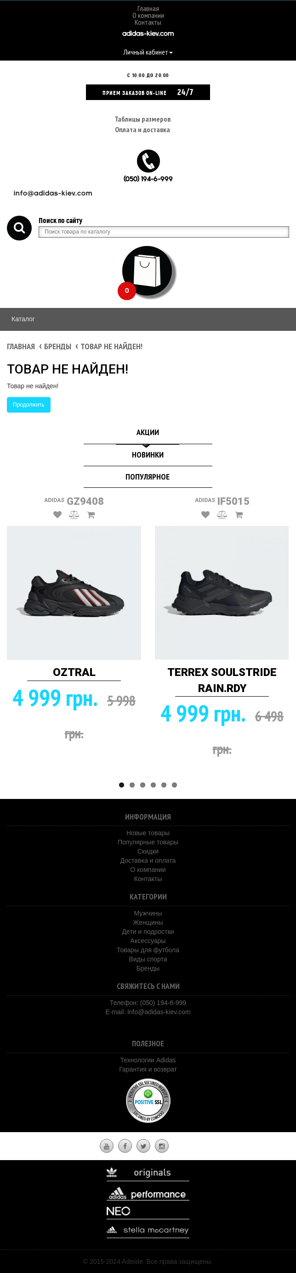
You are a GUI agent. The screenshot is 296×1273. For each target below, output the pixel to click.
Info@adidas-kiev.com (159, 1012)
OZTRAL (74, 672)
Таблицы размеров (142, 118)
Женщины (148, 922)
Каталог (23, 319)
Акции (148, 432)
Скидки (148, 851)
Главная (148, 8)
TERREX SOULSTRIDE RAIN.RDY (222, 680)
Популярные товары (148, 842)
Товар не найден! (111, 346)
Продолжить (29, 405)
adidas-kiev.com (148, 34)
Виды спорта (148, 959)
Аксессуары (148, 940)
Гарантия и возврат (148, 1069)
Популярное (147, 476)
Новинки (148, 454)
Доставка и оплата (148, 860)
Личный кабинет (148, 51)
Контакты (148, 22)
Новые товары (148, 833)
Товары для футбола (148, 950)
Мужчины (148, 913)
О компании (148, 15)
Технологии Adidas (148, 1060)
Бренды (57, 346)
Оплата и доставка (142, 129)
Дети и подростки (148, 931)
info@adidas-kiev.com (53, 193)
